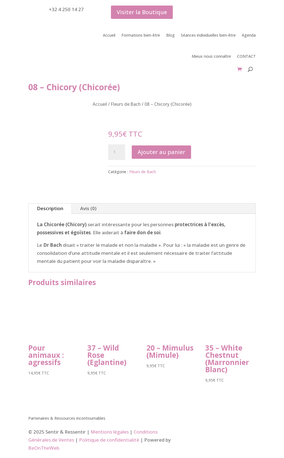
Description (50, 208)
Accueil (109, 35)
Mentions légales (110, 432)
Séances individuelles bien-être (208, 35)
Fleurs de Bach (126, 104)
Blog (170, 35)
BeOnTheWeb (43, 448)
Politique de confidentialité (109, 440)
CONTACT (246, 56)
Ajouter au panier (161, 152)
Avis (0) (88, 208)
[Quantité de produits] (116, 152)
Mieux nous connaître (211, 56)
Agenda (249, 35)
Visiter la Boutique (142, 12)
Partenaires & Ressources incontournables (66, 418)
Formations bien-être (140, 35)
